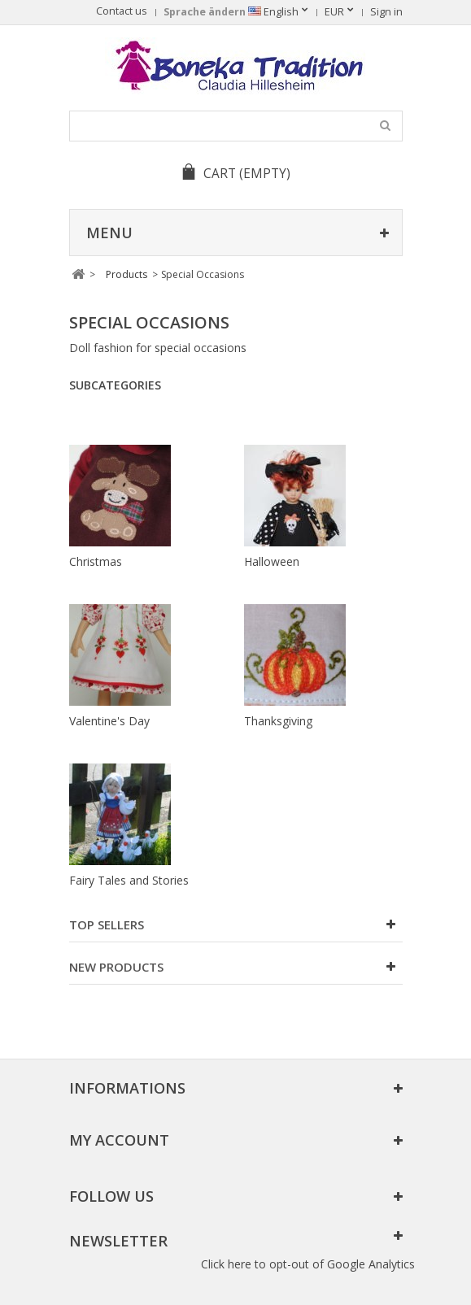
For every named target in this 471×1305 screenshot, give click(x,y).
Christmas (95, 561)
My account (119, 1140)
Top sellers (106, 924)
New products (116, 967)
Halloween (271, 561)
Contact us (121, 11)
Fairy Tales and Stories (129, 880)
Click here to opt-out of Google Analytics (308, 1264)
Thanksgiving (278, 721)
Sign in (386, 12)
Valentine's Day (109, 721)
